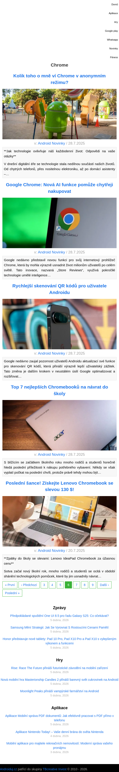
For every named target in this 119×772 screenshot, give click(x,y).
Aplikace (113, 13)
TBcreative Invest (54, 769)
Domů (115, 4)
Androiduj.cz (8, 769)
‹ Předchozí (29, 585)
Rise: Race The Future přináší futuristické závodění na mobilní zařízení (59, 668)
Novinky (113, 48)
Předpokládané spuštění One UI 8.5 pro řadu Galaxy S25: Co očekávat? (59, 616)
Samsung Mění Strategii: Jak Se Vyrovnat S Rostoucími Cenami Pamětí (59, 627)
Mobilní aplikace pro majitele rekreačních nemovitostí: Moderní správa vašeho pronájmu (59, 746)
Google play (111, 31)
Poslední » (12, 593)
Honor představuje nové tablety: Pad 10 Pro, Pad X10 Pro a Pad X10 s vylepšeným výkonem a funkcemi (59, 641)
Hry (116, 22)
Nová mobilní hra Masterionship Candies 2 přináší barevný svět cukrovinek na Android (59, 679)
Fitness (114, 57)
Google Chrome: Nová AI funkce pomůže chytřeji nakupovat (59, 187)
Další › (104, 585)
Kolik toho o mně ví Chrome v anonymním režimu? (59, 79)
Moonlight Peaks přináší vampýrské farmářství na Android (59, 691)
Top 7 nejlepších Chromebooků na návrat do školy (59, 390)
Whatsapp (112, 39)
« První (10, 585)
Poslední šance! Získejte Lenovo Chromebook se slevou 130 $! (59, 486)
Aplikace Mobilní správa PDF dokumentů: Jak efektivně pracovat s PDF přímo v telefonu (59, 718)
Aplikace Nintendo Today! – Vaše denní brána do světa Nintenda (60, 732)
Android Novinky (51, 143)
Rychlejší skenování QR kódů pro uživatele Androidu (59, 289)
